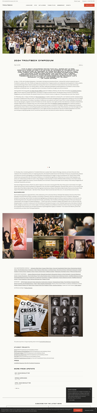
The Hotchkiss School (23, 270)
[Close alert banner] (90, 389)
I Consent (78, 410)
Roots (15, 350)
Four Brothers (67, 282)
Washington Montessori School (62, 271)
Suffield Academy (50, 271)
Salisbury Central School (20, 271)
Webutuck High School (75, 271)
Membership (60, 5)
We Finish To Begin (18, 353)
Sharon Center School (40, 271)
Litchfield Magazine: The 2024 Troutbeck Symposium (27, 363)
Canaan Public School (47, 268)
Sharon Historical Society (65, 277)
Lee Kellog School (52, 270)
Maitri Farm (31, 285)
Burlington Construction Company (44, 282)
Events (68, 5)
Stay (35, 5)
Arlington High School (36, 268)
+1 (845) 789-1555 (91, 1)
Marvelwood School (61, 270)
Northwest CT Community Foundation (38, 277)
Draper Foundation (22, 276)
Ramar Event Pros (39, 285)
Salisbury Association (53, 277)
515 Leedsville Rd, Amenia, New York (10, 1)
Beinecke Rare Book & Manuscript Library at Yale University (55, 274)
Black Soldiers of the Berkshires (21, 351)
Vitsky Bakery (77, 285)
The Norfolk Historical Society (21, 277)
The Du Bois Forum (40, 97)
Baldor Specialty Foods (29, 282)
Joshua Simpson (28, 288)
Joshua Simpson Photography (44, 283)
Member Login (77, 1)
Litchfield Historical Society (76, 276)
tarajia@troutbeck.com (45, 341)
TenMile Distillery (57, 285)
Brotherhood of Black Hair (20, 355)
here (71, 110)
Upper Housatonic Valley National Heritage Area (30, 279)
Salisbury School (31, 271)
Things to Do (51, 5)
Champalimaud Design (58, 282)
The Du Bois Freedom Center (44, 276)
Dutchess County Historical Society (59, 276)
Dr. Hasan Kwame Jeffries (36, 91)
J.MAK (35, 283)
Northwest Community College (74, 270)
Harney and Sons (18, 283)
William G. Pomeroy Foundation (60, 103)
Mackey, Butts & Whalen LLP (21, 285)
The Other (16, 356)
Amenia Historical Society (34, 274)
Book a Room (89, 5)
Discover (29, 5)
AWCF (22, 282)
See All (17, 388)
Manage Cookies (89, 410)
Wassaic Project (46, 279)
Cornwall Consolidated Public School (62, 268)
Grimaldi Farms (75, 282)
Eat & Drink (42, 5)
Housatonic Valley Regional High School (38, 270)
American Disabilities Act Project (22, 358)
